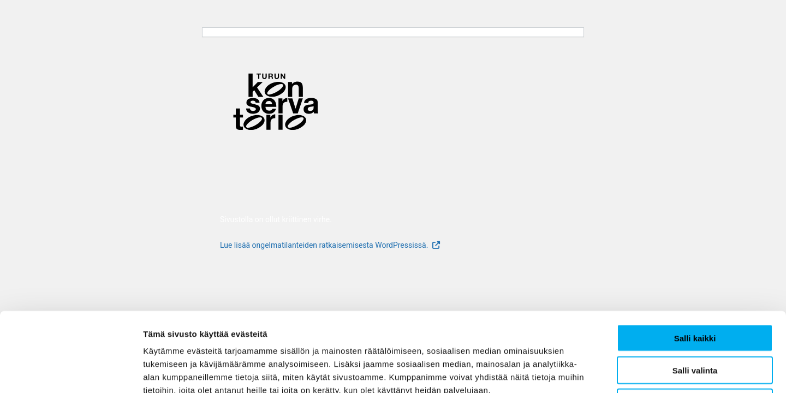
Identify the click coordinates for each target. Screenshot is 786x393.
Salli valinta (695, 291)
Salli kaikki (695, 259)
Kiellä (695, 323)
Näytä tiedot (584, 371)
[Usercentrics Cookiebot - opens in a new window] (70, 372)
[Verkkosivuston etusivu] (274, 104)
